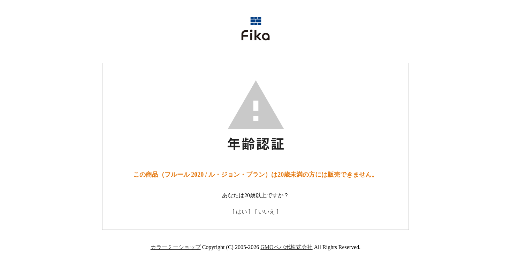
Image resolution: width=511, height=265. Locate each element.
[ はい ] (241, 212)
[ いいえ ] (267, 212)
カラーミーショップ (176, 247)
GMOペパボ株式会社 (286, 247)
